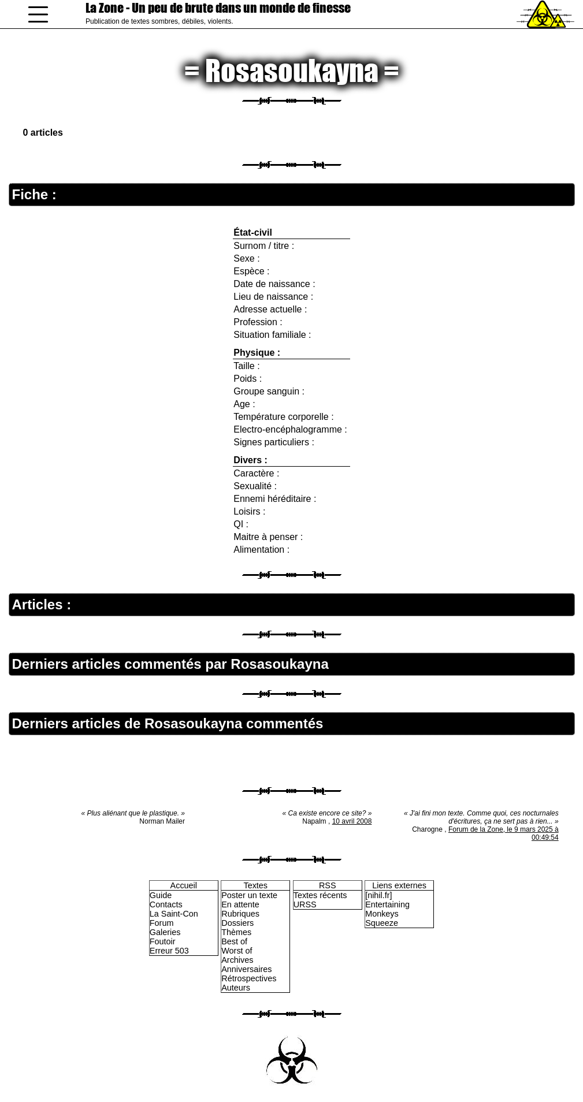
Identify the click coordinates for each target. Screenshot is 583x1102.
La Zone (218, 8)
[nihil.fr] (378, 895)
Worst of (236, 950)
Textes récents (320, 895)
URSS (305, 904)
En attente (240, 904)
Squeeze (381, 923)
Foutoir (163, 941)
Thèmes (236, 932)
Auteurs (235, 987)
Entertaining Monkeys (387, 909)
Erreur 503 (169, 950)
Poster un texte (249, 895)
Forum (162, 923)
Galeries (165, 932)
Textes (255, 885)
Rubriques (240, 913)
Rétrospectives (248, 978)
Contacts (166, 904)
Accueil (183, 885)
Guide (161, 895)
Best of (234, 941)
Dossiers (237, 923)
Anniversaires (246, 969)
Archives (237, 960)
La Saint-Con (174, 913)
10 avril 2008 (352, 821)
